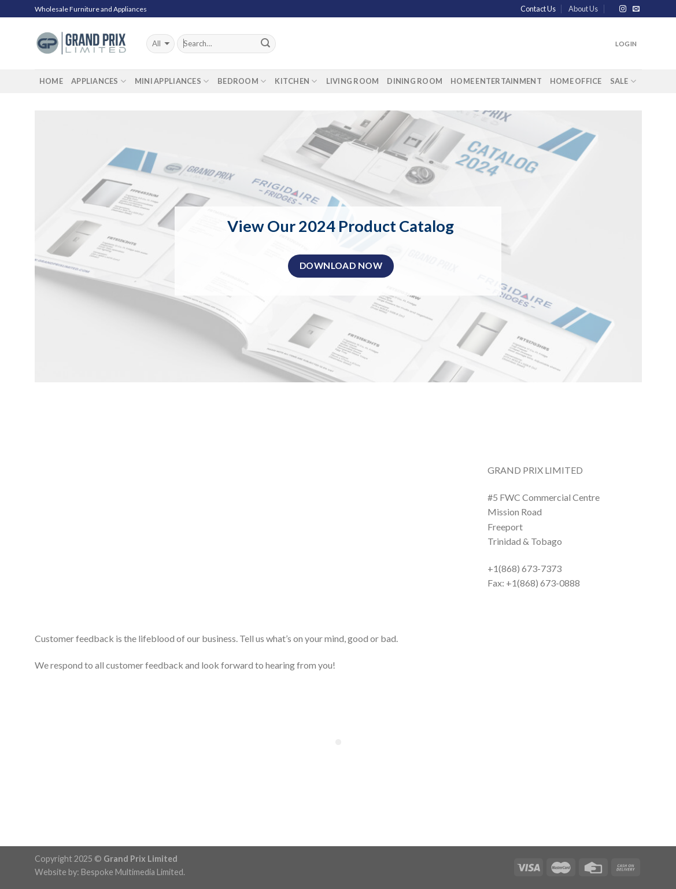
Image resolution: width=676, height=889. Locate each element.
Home (51, 81)
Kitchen (296, 81)
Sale (623, 81)
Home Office (576, 81)
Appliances (99, 81)
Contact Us (538, 8)
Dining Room (414, 81)
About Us (583, 8)
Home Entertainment (496, 81)
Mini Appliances (172, 81)
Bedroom (242, 81)
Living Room (352, 81)
